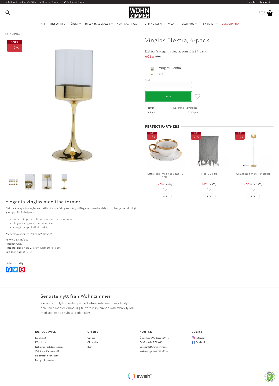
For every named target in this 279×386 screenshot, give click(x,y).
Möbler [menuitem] (73, 23)
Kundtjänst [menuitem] (264, 2)
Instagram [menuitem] (200, 337)
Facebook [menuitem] (200, 342)
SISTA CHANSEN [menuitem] (231, 23)
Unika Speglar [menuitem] (154, 23)
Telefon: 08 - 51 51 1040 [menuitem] (151, 342)
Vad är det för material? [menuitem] (47, 351)
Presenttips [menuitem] (57, 23)
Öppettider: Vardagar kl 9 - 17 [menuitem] (154, 337)
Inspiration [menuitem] (208, 23)
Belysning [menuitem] (188, 23)
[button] (10, 13)
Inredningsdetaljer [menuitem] (97, 23)
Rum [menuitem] (89, 346)
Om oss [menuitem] (91, 337)
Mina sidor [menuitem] (251, 2)
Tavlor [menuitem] (170, 23)
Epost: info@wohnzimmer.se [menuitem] (154, 346)
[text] (149, 56)
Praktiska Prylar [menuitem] (127, 23)
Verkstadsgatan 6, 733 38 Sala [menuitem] (154, 351)
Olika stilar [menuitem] (92, 342)
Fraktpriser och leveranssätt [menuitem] (49, 346)
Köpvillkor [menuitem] (40, 342)
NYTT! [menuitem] (43, 23)
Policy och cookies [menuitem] (44, 360)
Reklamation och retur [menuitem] (46, 355)
